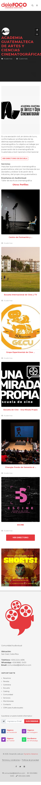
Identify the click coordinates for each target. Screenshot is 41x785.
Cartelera (7, 685)
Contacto (7, 704)
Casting (6, 691)
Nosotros (7, 678)
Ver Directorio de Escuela (14, 158)
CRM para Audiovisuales (13, 708)
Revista (6, 681)
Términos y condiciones (11, 760)
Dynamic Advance (31, 754)
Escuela (6, 688)
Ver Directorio (20, 538)
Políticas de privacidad (30, 760)
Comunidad (8, 694)
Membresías (8, 701)
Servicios (6, 698)
